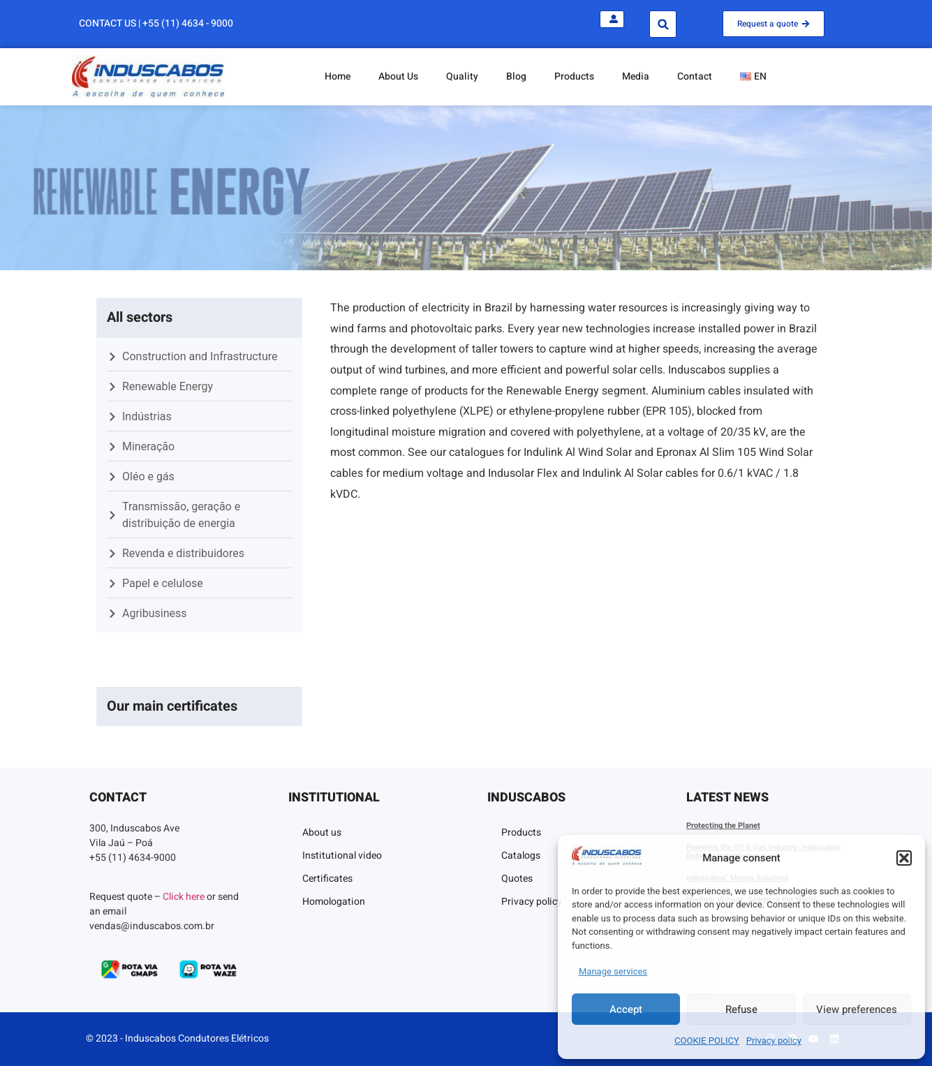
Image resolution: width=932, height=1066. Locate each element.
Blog (516, 76)
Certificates (327, 878)
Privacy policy (773, 1040)
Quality (462, 76)
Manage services (613, 971)
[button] (904, 858)
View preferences (856, 1009)
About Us (398, 76)
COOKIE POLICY (706, 1040)
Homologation (333, 901)
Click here (184, 896)
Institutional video (342, 855)
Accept (625, 1009)
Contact (694, 76)
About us (321, 832)
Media (635, 76)
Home (337, 76)
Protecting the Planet (723, 825)
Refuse (741, 1009)
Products (574, 76)
